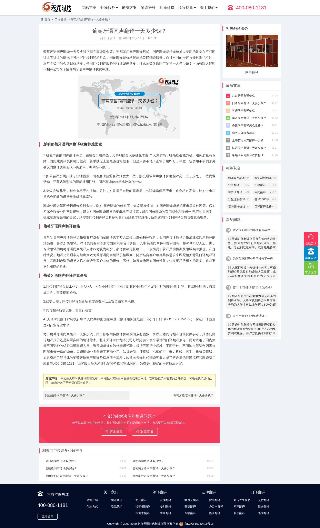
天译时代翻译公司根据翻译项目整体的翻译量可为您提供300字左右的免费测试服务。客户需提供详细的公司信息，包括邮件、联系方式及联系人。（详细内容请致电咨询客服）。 (252, 329)
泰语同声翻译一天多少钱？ (249, 118)
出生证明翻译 (238, 199)
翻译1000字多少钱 (265, 199)
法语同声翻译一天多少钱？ (249, 147)
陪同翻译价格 (238, 206)
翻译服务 (107, 8)
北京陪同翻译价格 (243, 95)
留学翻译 (190, 513)
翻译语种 (148, 8)
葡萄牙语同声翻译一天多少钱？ (91, 19)
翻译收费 (80, 144)
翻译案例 (116, 500)
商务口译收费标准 (243, 133)
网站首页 (89, 8)
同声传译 (63, 237)
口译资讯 (60, 19)
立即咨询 (47, 516)
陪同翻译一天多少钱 (265, 192)
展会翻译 (263, 506)
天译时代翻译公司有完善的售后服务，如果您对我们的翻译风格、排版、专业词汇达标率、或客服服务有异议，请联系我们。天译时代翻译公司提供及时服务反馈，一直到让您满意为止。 (252, 243)
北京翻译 (238, 185)
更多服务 (114, 432)
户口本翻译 (216, 506)
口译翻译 (149, 57)
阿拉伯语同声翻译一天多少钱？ (65, 395)
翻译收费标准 (99, 69)
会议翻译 (239, 513)
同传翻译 (116, 57)
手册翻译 (165, 513)
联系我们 (116, 506)
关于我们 (207, 8)
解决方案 (129, 8)
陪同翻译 (263, 513)
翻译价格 (167, 8)
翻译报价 (149, 237)
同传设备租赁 (242, 500)
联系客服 (144, 432)
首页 (47, 19)
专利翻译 (165, 506)
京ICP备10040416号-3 (196, 524)
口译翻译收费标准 (265, 206)
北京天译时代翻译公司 (152, 523)
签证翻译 (214, 513)
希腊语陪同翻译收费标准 (247, 155)
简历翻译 (141, 500)
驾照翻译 (190, 506)
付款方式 (92, 506)
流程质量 (185, 8)
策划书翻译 (143, 513)
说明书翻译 (143, 506)
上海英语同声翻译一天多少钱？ (250, 140)
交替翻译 (251, 72)
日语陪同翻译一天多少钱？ (249, 103)
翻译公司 (53, 69)
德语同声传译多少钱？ (61, 468)
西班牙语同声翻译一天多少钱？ (153, 476)
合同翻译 (165, 500)
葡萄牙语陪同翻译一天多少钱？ (193, 395)
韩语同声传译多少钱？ (148, 461)
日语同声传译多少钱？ (61, 461)
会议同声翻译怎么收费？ (247, 125)
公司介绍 (92, 500)
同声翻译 (63, 51)
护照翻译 (265, 185)
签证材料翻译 (265, 178)
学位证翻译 (238, 192)
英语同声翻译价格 (243, 110)
